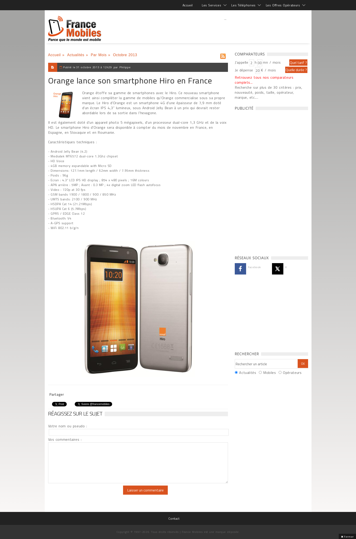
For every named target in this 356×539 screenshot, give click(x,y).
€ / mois (268, 70)
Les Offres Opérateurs (283, 5)
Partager (56, 394)
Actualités (75, 55)
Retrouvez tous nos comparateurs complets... (264, 80)
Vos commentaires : (65, 439)
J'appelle (241, 62)
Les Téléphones (243, 5)
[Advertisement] (225, 28)
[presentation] (86, 494)
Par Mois (99, 55)
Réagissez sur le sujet (75, 413)
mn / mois (272, 62)
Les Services (211, 5)
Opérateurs (292, 372)
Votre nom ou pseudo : (67, 425)
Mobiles (269, 372)
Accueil (188, 5)
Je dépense (245, 70)
